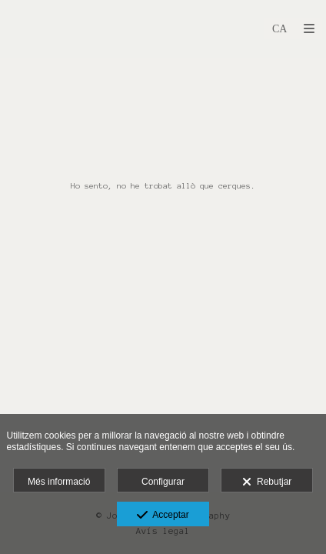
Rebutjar (266, 482)
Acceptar (162, 515)
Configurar (163, 481)
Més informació (59, 481)
